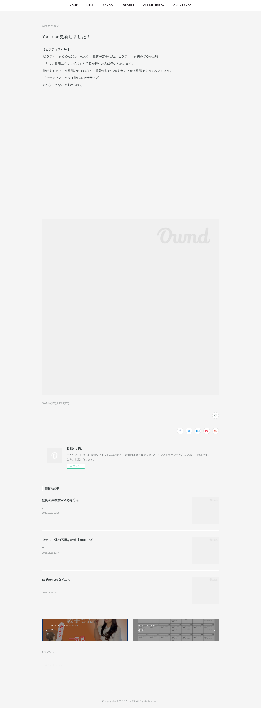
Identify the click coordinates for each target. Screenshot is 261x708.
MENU (90, 5)
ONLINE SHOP (182, 5)
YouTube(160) (49, 403)
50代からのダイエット (58, 580)
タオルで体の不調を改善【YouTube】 (68, 540)
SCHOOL (108, 5)
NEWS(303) (63, 403)
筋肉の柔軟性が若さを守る (60, 500)
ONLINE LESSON (154, 5)
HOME (74, 5)
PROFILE (128, 5)
